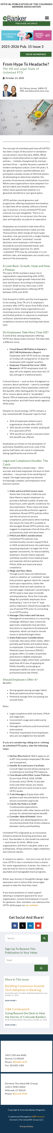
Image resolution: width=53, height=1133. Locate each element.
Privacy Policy (26, 1126)
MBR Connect (38, 1116)
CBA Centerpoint (26, 1013)
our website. (32, 905)
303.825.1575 (20, 1062)
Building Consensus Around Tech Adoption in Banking (24, 988)
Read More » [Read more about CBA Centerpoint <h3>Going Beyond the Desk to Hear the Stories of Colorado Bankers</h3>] (11, 1025)
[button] (47, 18)
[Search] (44, 938)
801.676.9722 (20, 1093)
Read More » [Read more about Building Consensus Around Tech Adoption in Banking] (11, 1000)
